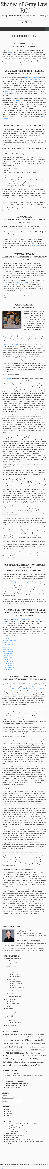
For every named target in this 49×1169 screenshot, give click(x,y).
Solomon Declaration (8, 667)
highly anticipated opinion (32, 77)
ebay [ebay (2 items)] (32, 1040)
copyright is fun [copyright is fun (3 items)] (40, 1037)
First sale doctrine (17, 976)
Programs (8, 1016)
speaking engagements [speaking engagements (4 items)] (21, 1059)
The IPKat (8, 1115)
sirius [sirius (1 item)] (9, 1056)
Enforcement (9, 970)
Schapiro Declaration (8, 665)
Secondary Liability (14, 991)
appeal (6, 337)
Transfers (11, 1013)
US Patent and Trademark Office (14, 1135)
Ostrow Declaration (7, 642)
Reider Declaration (7, 659)
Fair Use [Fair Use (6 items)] (37, 1040)
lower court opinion (10, 91)
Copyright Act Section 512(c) (10, 344)
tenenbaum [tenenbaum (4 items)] (15, 1062)
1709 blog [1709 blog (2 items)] (5, 1034)
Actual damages (16, 981)
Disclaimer (13, 1168)
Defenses (11, 972)
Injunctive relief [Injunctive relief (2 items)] (31, 1043)
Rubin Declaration (7, 661)
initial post (9, 378)
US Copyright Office (11, 1134)
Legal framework (10, 999)
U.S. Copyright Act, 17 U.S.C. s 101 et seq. (17, 1132)
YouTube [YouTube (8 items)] (36, 1065)
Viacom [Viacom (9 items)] (12, 1065)
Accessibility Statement (33, 1168)
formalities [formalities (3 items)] (23, 1043)
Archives (4, 1095)
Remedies (11, 979)
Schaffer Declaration (8, 663)
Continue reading (27, 64)
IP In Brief (8, 1111)
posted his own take (21, 282)
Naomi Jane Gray (21, 930)
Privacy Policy (21, 1168)
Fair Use (14, 974)
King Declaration (7, 653)
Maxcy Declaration (7, 657)
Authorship (12, 1011)
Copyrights (8, 968)
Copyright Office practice (12, 959)
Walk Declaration (7, 669)
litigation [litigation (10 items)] (11, 1046)
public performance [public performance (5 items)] (37, 1050)
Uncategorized (9, 1025)
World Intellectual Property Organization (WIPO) (19, 1139)
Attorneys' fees (16, 1022)
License (7, 1007)
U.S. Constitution (13, 1003)
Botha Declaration (7, 650)
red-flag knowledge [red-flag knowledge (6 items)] (10, 1053)
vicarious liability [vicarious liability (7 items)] (24, 1065)
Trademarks (8, 1018)
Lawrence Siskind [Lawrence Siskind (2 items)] (40, 1043)
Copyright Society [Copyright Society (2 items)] (19, 1040)
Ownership (8, 1008)
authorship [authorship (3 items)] (19, 1034)
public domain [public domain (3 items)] (24, 1050)
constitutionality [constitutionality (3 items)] (19, 1037)
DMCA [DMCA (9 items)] (27, 1039)
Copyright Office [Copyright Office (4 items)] (8, 1040)
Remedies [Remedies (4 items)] (29, 1053)
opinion (10, 52)
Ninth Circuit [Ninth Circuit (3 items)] (32, 1047)
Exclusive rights (9, 994)
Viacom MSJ (5, 638)
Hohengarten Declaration (9, 640)
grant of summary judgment (32, 79)
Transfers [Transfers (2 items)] (30, 1062)
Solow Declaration (7, 644)
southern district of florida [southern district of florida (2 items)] (25, 1056)
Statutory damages (17, 987)
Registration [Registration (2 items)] (22, 1053)
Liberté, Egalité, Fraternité (12, 1087)
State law (11, 1001)
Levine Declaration (7, 655)
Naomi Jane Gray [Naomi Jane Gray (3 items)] (22, 1047)
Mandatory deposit (14, 961)
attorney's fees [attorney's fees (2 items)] (12, 1034)
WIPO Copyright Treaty (11, 1137)
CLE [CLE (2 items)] (13, 1037)
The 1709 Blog (36, 245)
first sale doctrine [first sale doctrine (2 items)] (14, 1043)
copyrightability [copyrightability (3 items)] (30, 1037)
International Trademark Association (15, 1130)
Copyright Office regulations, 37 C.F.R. (16, 1126)
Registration (12, 963)
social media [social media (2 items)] (14, 1056)
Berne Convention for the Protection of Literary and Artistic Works (24, 1124)
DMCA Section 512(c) (17, 101)
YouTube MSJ (6, 648)
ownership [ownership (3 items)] (9, 1050)
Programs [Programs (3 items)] (17, 1050)
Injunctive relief (16, 983)
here (3, 236)
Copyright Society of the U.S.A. (14, 1128)
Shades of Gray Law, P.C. (24, 7)
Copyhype (8, 1109)
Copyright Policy (4, 1168)
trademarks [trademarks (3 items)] (23, 1062)
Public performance (14, 996)
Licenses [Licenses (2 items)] (4, 1047)
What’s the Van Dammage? (13, 1073)
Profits (13, 985)
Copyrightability (9, 966)
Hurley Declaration (7, 651)
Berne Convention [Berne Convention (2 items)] (28, 1034)
